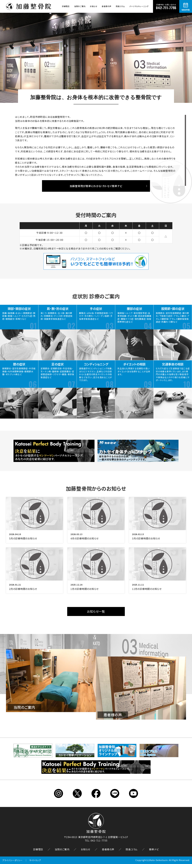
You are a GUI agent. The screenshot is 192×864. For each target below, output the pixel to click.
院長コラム (120, 6)
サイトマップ (35, 860)
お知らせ (93, 6)
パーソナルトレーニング (138, 6)
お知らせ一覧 (96, 611)
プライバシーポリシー (12, 860)
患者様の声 (106, 6)
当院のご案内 (80, 6)
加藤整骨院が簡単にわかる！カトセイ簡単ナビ (96, 186)
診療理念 (66, 6)
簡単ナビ (154, 849)
